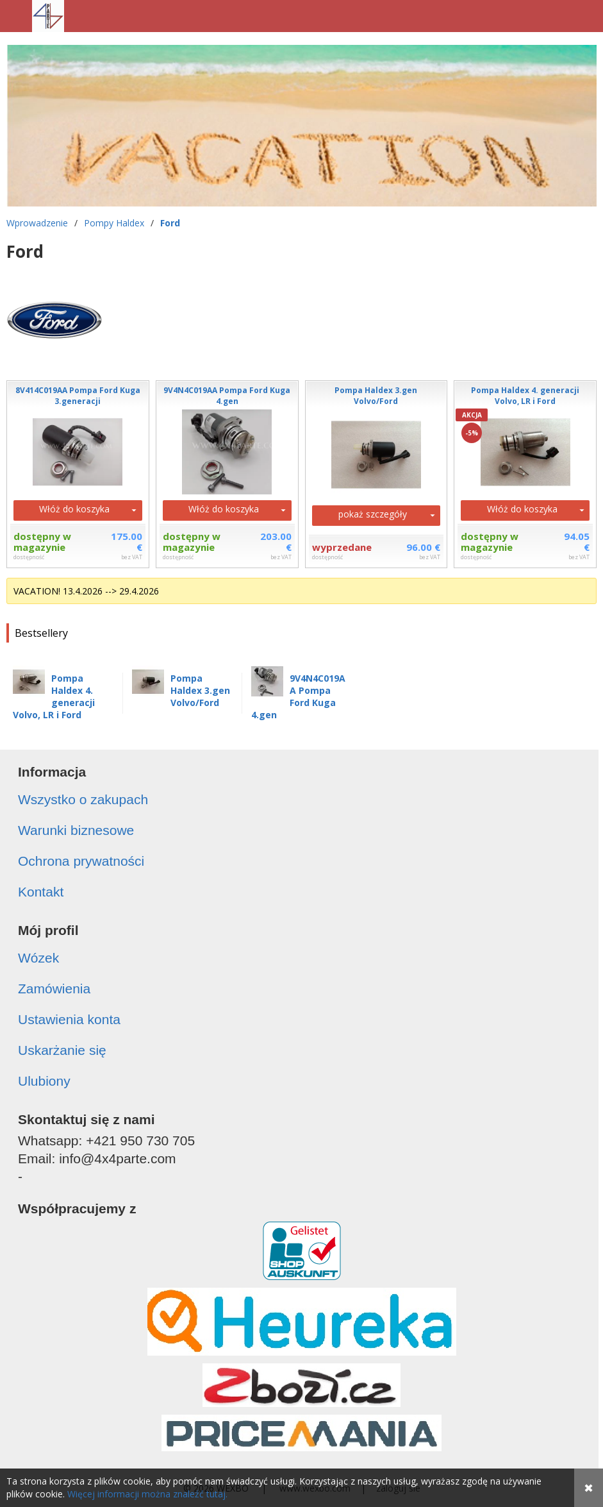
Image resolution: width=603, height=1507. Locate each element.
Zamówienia (54, 988)
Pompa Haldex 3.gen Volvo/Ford (200, 690)
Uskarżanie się (62, 1050)
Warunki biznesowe (76, 830)
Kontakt (40, 891)
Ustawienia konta (69, 1019)
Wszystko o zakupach (83, 799)
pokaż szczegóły (372, 514)
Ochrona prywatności (81, 861)
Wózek (38, 957)
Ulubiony (44, 1080)
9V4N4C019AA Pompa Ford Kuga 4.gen (298, 696)
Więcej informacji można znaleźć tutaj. (147, 1494)
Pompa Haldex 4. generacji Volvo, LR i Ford (54, 696)
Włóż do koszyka (74, 509)
